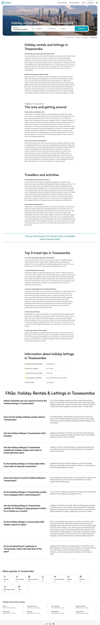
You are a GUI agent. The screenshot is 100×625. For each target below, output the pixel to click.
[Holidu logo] (9, 2)
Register (90, 2)
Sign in (84, 2)
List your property (74, 2)
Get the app (62, 3)
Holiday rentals (69, 37)
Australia (77, 37)
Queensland (85, 37)
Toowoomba (93, 37)
